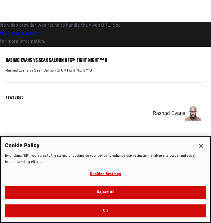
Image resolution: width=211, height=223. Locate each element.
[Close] (201, 146)
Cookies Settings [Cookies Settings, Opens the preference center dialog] (105, 174)
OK (105, 211)
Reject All (105, 192)
